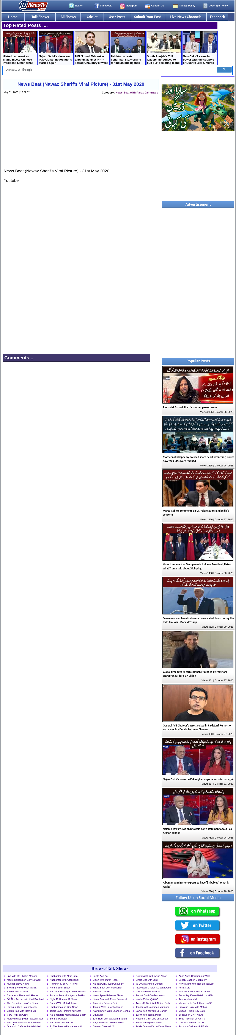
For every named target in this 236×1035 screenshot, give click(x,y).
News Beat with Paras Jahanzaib (136, 92)
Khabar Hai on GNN (17, 991)
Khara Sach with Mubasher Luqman (107, 988)
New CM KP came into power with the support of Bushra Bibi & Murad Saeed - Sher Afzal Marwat (200, 48)
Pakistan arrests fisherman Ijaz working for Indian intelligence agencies (128, 48)
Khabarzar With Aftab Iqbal (64, 980)
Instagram (131, 5)
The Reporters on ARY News (22, 1003)
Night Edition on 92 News (63, 999)
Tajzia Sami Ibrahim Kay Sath (65, 1011)
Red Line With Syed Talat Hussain (68, 991)
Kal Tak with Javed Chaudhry (108, 983)
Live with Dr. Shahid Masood (22, 976)
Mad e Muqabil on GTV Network (24, 980)
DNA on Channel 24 (103, 1026)
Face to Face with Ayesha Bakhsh (68, 995)
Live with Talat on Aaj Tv (192, 1022)
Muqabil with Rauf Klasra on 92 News (195, 1003)
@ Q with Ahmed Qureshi (149, 983)
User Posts (117, 16)
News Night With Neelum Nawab (196, 983)
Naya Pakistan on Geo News (108, 1022)
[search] (108, 70)
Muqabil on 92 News (18, 983)
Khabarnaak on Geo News (64, 1007)
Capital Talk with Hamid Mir (21, 1011)
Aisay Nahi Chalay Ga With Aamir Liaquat (154, 988)
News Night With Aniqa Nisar (151, 976)
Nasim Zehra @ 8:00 (147, 999)
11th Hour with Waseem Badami (110, 1018)
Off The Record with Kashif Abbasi (25, 999)
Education (98, 1014)
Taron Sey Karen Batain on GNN (196, 995)
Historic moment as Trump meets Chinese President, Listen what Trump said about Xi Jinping (20, 48)
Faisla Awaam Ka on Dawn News (153, 1026)
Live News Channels (185, 16)
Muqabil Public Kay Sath (192, 1011)
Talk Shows (40, 16)
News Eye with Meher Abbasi (108, 995)
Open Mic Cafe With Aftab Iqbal (24, 1026)
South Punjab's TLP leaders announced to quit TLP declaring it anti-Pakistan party (164, 48)
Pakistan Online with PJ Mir (193, 1026)
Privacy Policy (187, 5)
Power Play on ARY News (63, 983)
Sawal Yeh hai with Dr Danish (151, 1011)
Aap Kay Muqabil (188, 999)
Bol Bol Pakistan (58, 1018)
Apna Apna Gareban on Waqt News (194, 976)
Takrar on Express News (149, 1022)
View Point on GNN (17, 1014)
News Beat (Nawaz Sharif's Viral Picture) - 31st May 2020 (80, 84)
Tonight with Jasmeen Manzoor (152, 1007)
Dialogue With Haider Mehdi (22, 1007)
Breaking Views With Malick (21, 987)
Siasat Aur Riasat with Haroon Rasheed (23, 996)
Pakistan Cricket (101, 991)
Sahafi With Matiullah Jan (63, 1003)
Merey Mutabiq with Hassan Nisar (25, 1018)
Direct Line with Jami (147, 980)
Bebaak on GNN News (191, 1014)
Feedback (217, 16)
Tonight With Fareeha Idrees (108, 1007)
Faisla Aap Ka (100, 976)
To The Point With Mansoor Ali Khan (66, 1027)
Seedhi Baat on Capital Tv (193, 980)
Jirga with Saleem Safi (105, 1003)
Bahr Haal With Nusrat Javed (194, 991)
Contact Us (157, 5)
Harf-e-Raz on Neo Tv (61, 1022)
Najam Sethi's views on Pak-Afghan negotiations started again (56, 47)
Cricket (92, 16)
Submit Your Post (147, 16)
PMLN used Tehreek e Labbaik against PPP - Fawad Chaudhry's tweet (92, 47)
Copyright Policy (218, 5)
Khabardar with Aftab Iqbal (64, 976)
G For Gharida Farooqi (148, 991)
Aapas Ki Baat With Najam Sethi (153, 1003)
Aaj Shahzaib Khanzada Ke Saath (68, 1014)
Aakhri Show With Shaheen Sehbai (111, 1011)
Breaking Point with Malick (193, 1007)
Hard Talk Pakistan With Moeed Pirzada (24, 1023)
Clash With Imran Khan (105, 980)
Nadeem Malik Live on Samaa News (152, 1019)
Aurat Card (184, 987)
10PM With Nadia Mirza (148, 1014)
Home (13, 16)
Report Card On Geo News (150, 995)
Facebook (106, 5)
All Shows (68, 16)
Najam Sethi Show (60, 987)
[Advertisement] (80, 135)
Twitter (79, 5)
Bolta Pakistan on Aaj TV (192, 1018)
